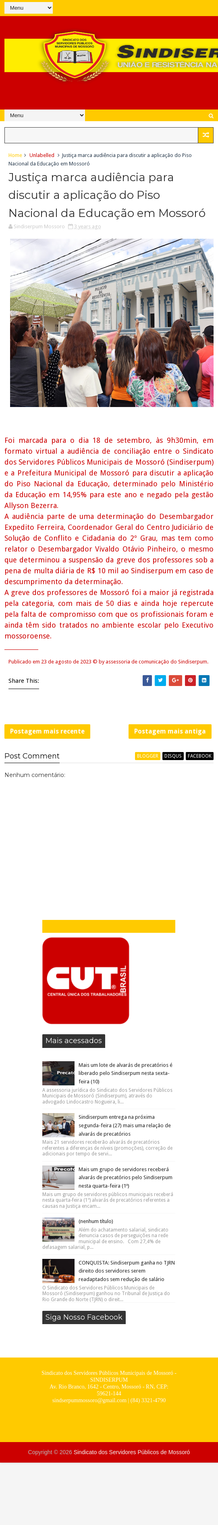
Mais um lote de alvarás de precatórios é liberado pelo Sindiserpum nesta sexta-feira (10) (125, 1073)
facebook (200, 756)
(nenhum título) (96, 1221)
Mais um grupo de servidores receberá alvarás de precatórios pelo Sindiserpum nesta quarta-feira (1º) (125, 1177)
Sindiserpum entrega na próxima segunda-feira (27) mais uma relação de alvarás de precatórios (125, 1125)
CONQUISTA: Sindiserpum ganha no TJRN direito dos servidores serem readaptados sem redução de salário (127, 1271)
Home (15, 155)
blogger (147, 756)
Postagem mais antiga (170, 731)
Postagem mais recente (47, 731)
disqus (173, 756)
